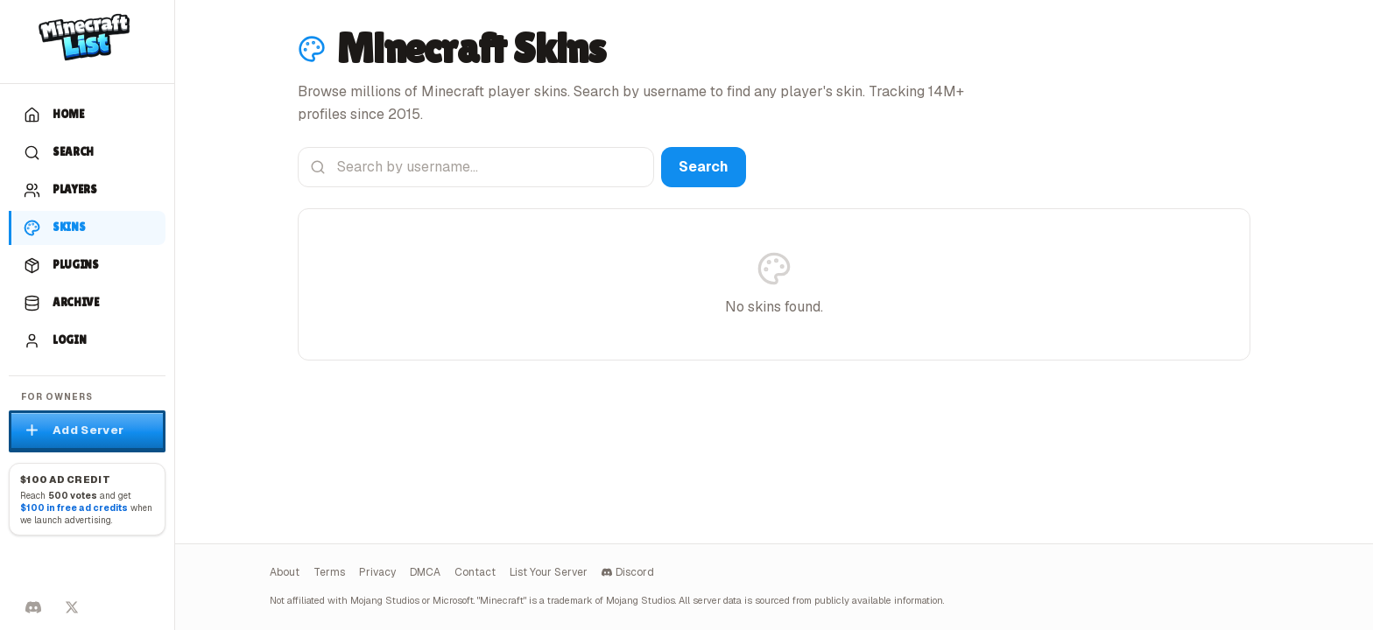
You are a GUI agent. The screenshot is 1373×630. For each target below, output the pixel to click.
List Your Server (549, 572)
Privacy (377, 572)
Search (704, 167)
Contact (475, 572)
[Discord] (33, 607)
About (284, 572)
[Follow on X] (72, 607)
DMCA (425, 572)
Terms (329, 572)
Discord (628, 572)
